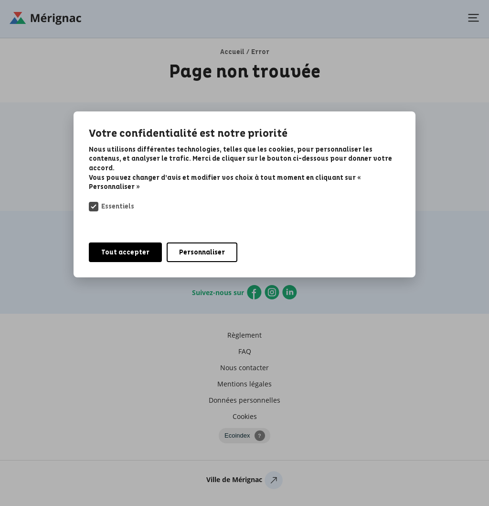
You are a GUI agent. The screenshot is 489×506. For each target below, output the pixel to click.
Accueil (232, 52)
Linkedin (289, 292)
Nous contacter (244, 367)
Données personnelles (244, 400)
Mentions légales (244, 383)
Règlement (244, 335)
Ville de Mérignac (244, 482)
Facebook (254, 292)
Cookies (245, 416)
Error (260, 52)
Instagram (272, 292)
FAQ (244, 351)
